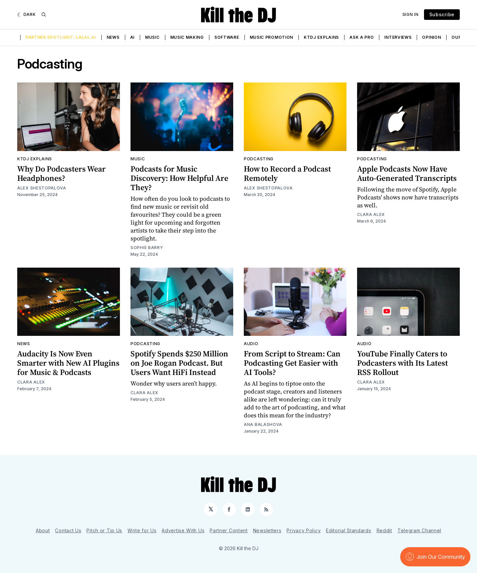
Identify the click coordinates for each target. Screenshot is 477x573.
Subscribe (441, 14)
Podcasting (259, 158)
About (43, 530)
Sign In (410, 14)
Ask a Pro (361, 37)
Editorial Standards (348, 530)
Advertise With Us (183, 530)
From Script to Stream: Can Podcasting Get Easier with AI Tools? (292, 363)
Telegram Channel (419, 530)
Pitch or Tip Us (104, 530)
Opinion (431, 37)
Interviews (397, 37)
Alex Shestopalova (41, 187)
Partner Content (229, 530)
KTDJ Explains (321, 37)
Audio (251, 343)
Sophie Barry (147, 247)
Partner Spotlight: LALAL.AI (61, 37)
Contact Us (68, 530)
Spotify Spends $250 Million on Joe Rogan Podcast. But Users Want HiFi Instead (179, 363)
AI (132, 37)
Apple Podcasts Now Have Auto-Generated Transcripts (407, 173)
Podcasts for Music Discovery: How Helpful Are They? (179, 178)
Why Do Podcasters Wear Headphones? (61, 173)
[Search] (43, 14)
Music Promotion (271, 37)
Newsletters (267, 530)
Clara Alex (371, 214)
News (113, 37)
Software (226, 37)
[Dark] (26, 14)
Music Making (187, 37)
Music (152, 37)
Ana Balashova (263, 424)
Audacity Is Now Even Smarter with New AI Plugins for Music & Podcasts (68, 363)
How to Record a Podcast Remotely (287, 173)
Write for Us (142, 530)
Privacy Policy (304, 530)
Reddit (384, 530)
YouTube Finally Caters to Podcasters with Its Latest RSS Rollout (402, 363)
